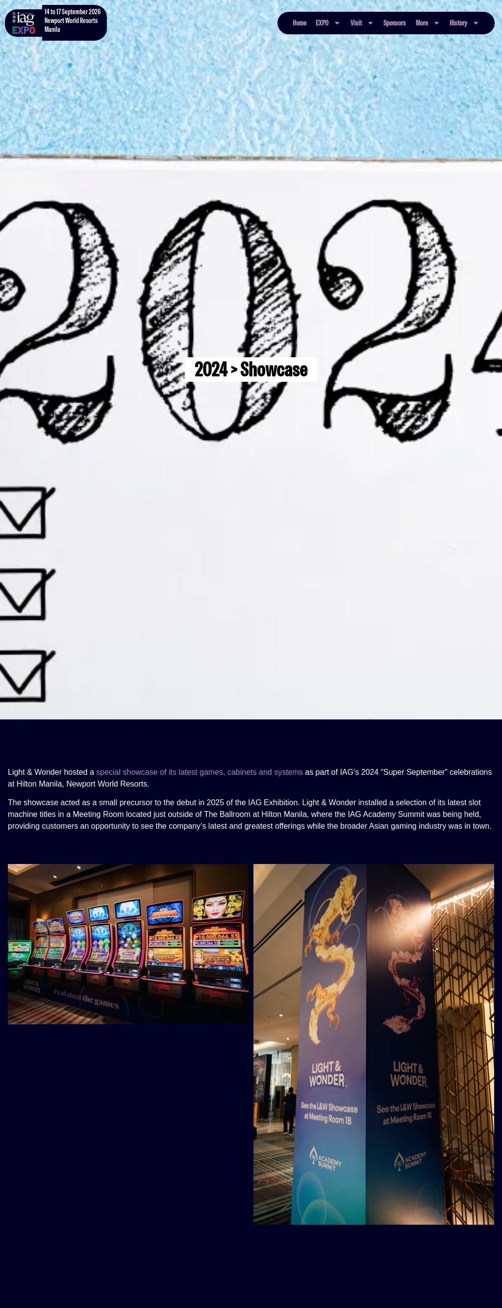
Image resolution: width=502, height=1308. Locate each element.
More (428, 22)
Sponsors (394, 23)
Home (299, 23)
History (464, 22)
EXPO (328, 22)
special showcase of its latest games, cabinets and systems (199, 772)
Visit (362, 22)
